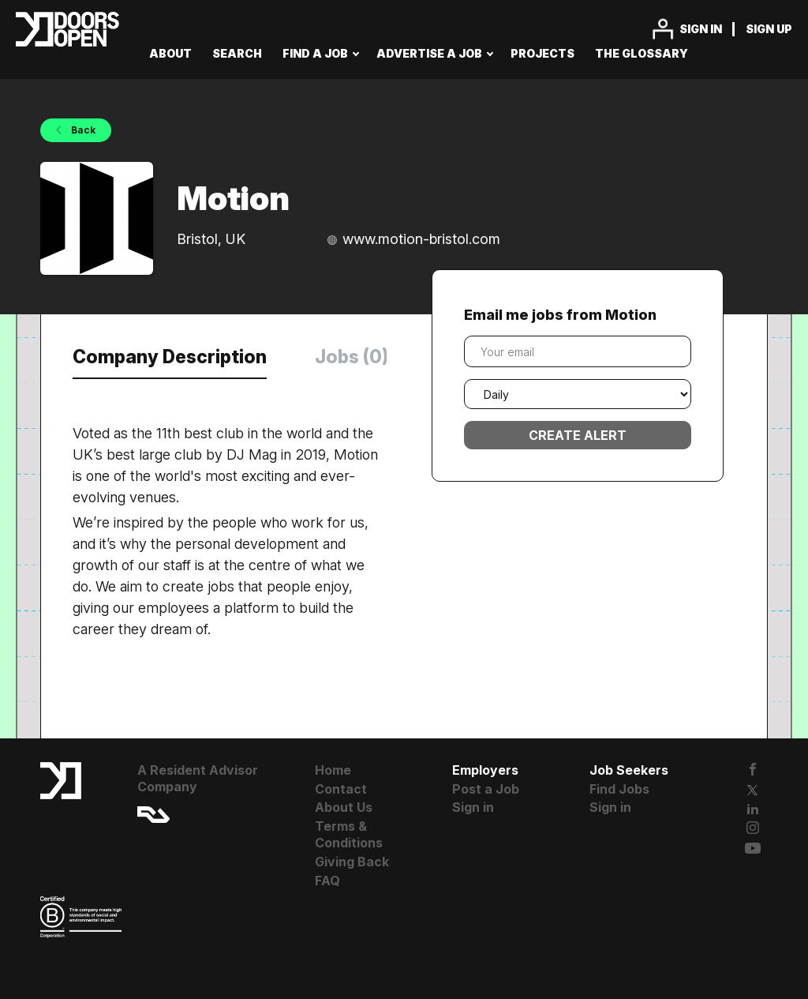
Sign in (700, 29)
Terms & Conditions (349, 834)
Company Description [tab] (170, 357)
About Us (343, 807)
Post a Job (485, 789)
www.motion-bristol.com (421, 239)
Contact (341, 789)
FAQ (327, 880)
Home (333, 770)
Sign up (769, 29)
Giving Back (352, 861)
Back (82, 130)
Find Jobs (619, 789)
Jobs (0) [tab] (351, 357)
